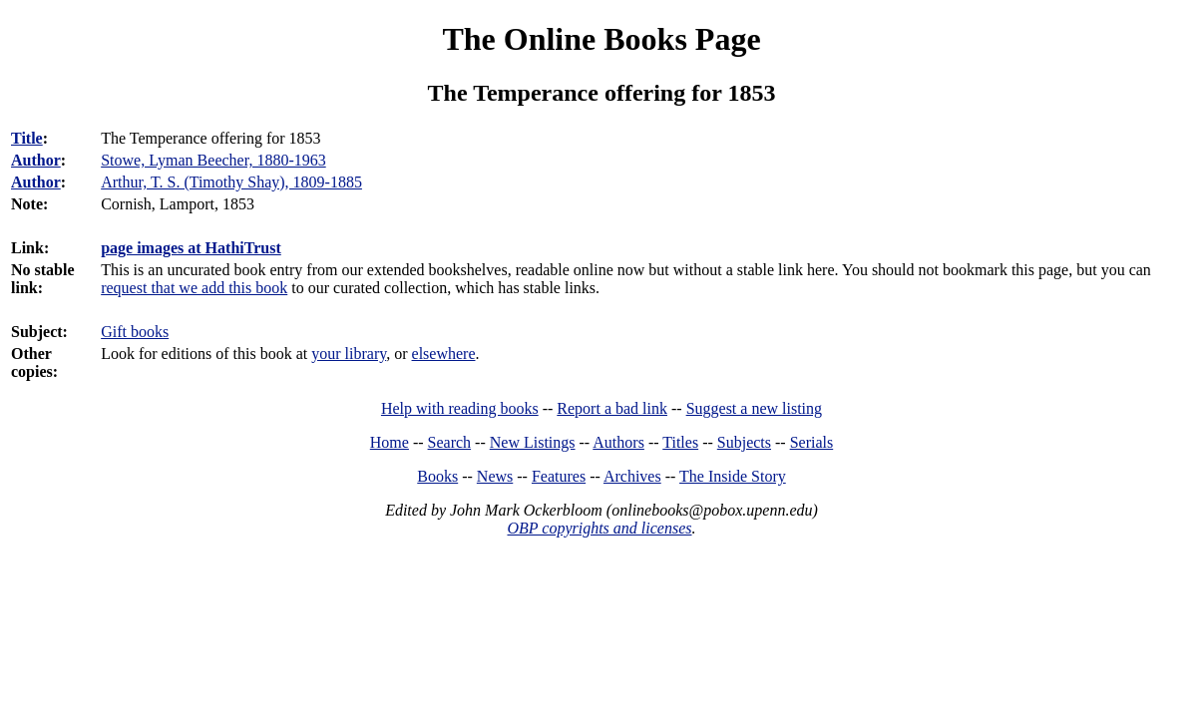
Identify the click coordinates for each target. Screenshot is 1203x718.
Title (27, 138)
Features (559, 476)
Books (437, 476)
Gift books (135, 331)
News (495, 476)
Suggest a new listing (754, 408)
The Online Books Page (601, 39)
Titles (680, 442)
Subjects (744, 442)
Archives (632, 476)
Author (36, 160)
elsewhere (444, 353)
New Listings (533, 442)
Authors (618, 442)
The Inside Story (732, 476)
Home (389, 442)
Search (450, 442)
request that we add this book (194, 287)
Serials (812, 442)
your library (348, 353)
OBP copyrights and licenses (599, 528)
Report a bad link (612, 408)
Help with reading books (460, 408)
